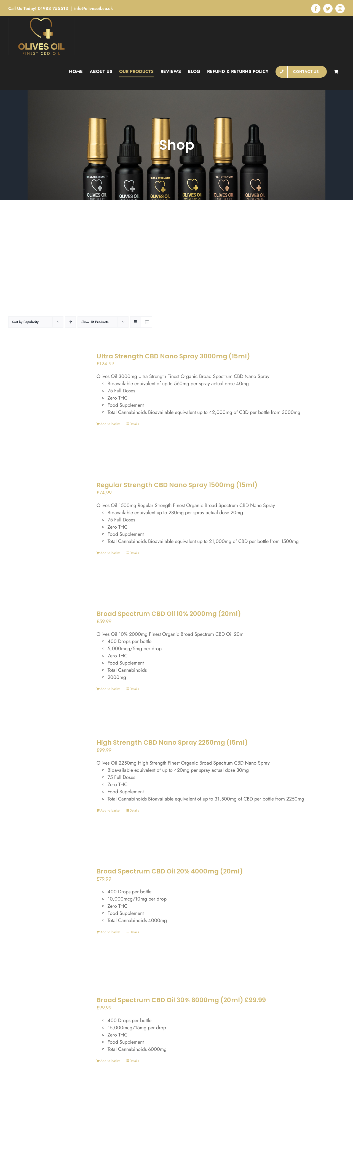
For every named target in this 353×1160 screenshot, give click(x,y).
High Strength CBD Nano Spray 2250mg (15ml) (172, 742)
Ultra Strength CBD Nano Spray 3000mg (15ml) (173, 356)
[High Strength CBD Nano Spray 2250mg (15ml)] (43, 789)
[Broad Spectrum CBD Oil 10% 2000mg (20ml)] (43, 660)
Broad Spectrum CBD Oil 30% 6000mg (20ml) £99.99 (181, 1000)
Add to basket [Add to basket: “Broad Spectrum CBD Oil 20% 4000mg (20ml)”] (110, 932)
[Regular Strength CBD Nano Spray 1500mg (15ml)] (43, 531)
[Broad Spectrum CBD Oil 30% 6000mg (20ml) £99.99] (43, 1047)
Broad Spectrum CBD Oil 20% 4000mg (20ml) (170, 871)
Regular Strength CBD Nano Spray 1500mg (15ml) (177, 485)
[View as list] (146, 322)
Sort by (25, 321)
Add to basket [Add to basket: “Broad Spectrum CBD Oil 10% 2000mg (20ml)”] (110, 688)
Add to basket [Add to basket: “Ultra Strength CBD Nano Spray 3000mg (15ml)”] (110, 423)
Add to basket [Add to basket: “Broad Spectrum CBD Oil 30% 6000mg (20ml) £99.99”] (110, 1060)
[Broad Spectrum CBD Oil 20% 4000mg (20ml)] (43, 918)
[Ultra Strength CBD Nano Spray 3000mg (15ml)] (43, 403)
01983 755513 (53, 8)
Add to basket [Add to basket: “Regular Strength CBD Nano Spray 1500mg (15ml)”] (110, 552)
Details (134, 423)
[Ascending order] (70, 322)
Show (94, 321)
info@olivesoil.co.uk (93, 8)
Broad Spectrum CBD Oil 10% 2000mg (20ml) (169, 613)
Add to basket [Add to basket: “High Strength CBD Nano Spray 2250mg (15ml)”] (110, 810)
